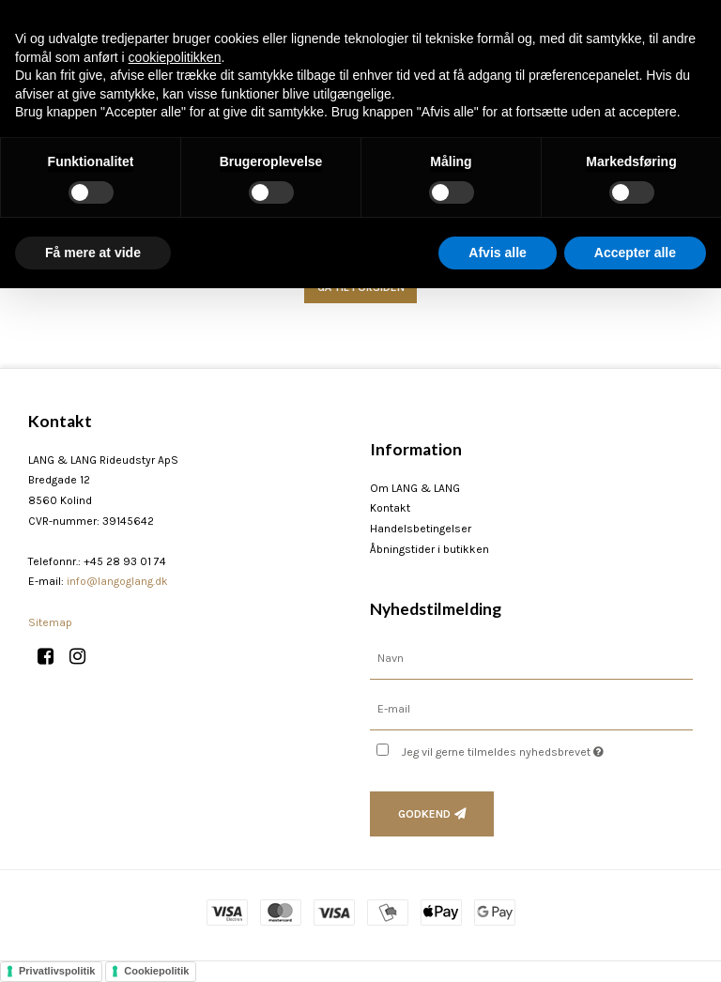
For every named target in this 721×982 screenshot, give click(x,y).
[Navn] (531, 658)
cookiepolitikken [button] (175, 57)
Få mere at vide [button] (93, 252)
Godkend (424, 814)
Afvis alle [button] (497, 252)
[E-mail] (531, 708)
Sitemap (50, 622)
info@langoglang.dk (117, 581)
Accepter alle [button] (635, 252)
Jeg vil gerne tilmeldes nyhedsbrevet (547, 748)
